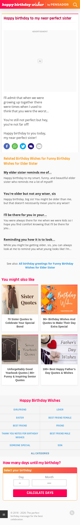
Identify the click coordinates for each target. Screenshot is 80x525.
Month (49, 477)
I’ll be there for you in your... (25, 215)
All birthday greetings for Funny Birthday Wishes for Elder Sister (46, 265)
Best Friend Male (60, 433)
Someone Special (20, 445)
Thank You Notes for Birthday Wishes (20, 435)
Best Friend (20, 425)
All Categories (40, 453)
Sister (20, 417)
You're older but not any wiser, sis (30, 194)
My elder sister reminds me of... (28, 172)
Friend (60, 425)
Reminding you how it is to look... (29, 239)
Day (21, 477)
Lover (60, 409)
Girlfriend (19, 409)
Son (60, 445)
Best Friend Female (60, 417)
